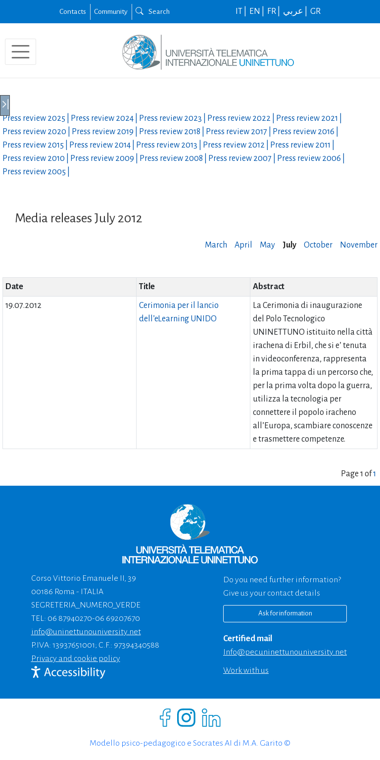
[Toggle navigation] (20, 52)
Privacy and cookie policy (75, 658)
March (216, 245)
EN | (257, 11)
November (359, 245)
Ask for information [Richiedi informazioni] (285, 613)
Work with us (246, 670)
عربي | (296, 11)
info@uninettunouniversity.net (86, 631)
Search (153, 11)
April (243, 245)
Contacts (72, 11)
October (318, 245)
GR (315, 11)
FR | (274, 11)
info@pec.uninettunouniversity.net (285, 652)
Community (111, 11)
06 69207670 (117, 618)
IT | (242, 11)
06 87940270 (70, 618)
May (267, 245)
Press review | (36, 118)
